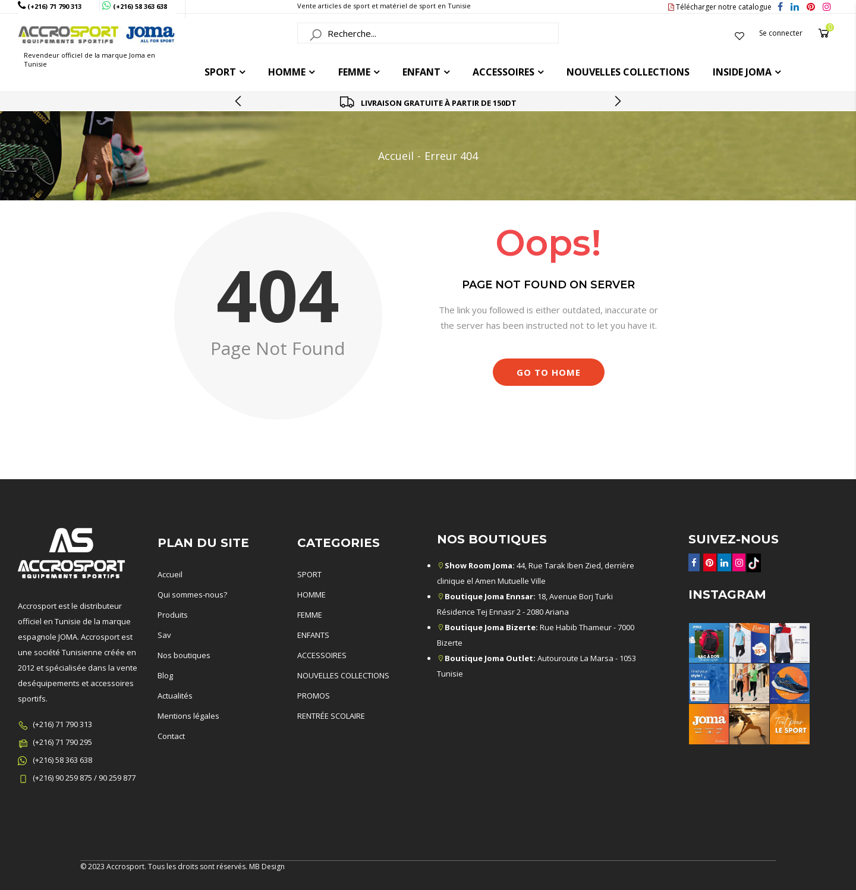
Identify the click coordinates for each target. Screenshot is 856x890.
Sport (220, 71)
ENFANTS (313, 635)
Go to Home (549, 372)
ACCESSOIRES (503, 71)
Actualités (175, 695)
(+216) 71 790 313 (62, 724)
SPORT (309, 574)
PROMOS (313, 695)
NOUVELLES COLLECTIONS (343, 675)
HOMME (287, 71)
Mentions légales (188, 715)
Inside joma (742, 71)
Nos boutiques (184, 655)
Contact (171, 736)
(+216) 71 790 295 (62, 742)
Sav (164, 635)
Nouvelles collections (628, 71)
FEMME (354, 71)
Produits (173, 614)
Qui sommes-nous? (192, 594)
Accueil (396, 156)
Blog (165, 675)
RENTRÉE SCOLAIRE (331, 715)
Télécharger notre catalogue (720, 7)
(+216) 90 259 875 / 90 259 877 (84, 777)
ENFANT (421, 71)
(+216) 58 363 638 (62, 759)
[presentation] (239, 101)
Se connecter (780, 33)
